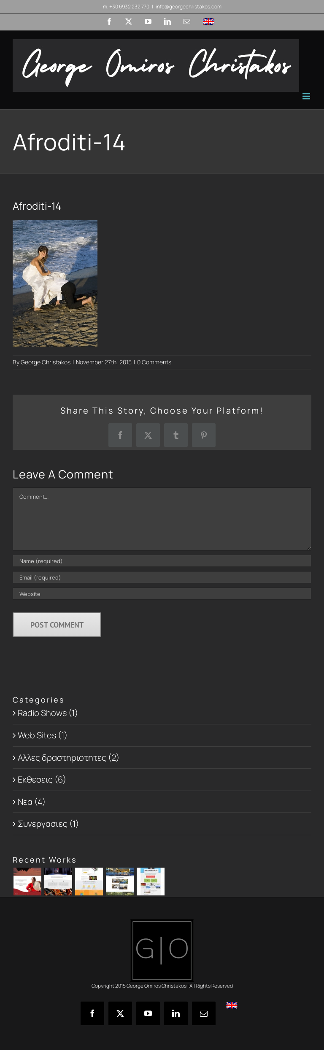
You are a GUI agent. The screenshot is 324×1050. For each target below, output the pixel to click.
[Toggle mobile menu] (306, 96)
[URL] (162, 594)
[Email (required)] (162, 577)
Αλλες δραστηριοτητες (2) (68, 757)
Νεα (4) (32, 801)
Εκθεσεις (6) (42, 779)
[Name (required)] (162, 561)
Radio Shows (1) (48, 713)
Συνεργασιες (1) (48, 823)
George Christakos (45, 362)
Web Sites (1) (43, 735)
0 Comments (154, 362)
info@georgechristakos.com (188, 6)
